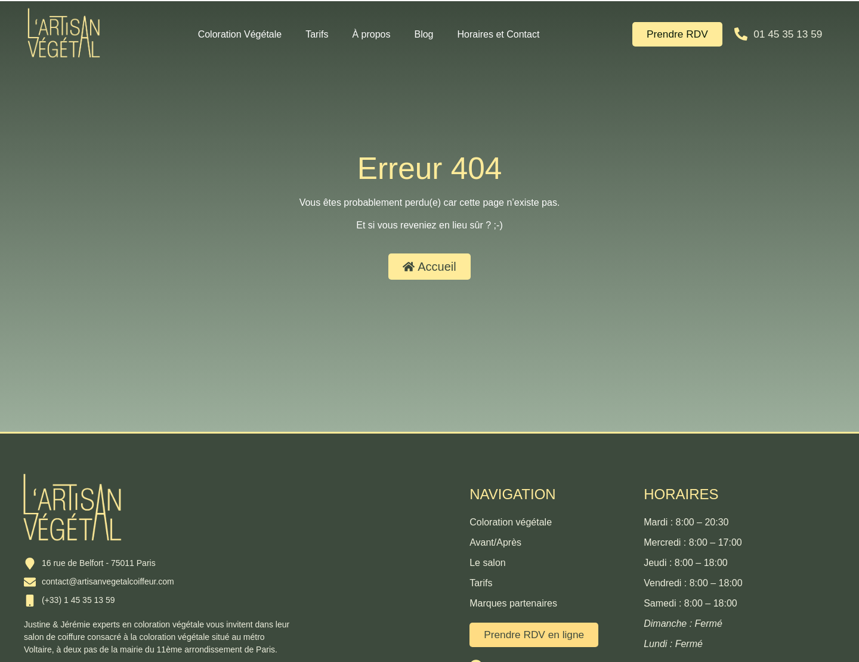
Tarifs (316, 34)
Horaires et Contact (499, 34)
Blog (423, 34)
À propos (371, 34)
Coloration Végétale (240, 34)
